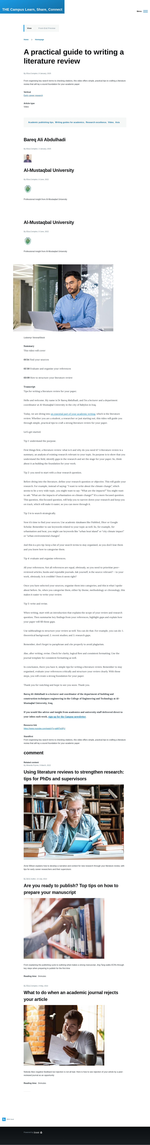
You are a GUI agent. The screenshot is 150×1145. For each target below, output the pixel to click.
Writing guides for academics (69, 122)
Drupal (36, 1132)
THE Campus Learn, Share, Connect (32, 9)
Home (26, 40)
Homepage (39, 40)
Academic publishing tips (40, 122)
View (29, 28)
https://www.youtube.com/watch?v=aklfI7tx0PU (44, 728)
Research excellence (96, 122)
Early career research (33, 95)
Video (111, 122)
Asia (117, 122)
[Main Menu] (141, 11)
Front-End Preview (46, 28)
